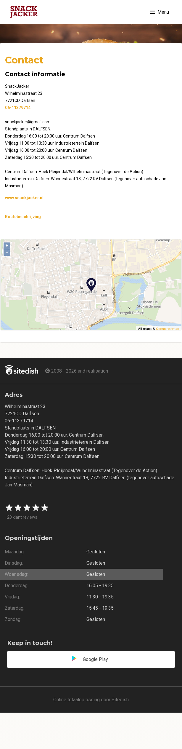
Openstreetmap (167, 329)
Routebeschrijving (23, 216)
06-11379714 (17, 107)
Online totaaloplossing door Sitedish (91, 699)
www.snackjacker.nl (24, 197)
